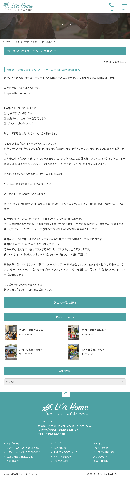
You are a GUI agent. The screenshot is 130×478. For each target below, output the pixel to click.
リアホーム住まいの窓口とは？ (23, 447)
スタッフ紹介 (100, 456)
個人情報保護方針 (14, 474)
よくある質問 (61, 461)
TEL (111, 9)
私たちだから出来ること (20, 456)
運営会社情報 (101, 461)
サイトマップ (31, 474)
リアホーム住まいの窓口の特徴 (23, 452)
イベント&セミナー (64, 456)
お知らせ (98, 443)
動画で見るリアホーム (66, 452)
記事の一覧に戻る (65, 302)
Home (7, 41)
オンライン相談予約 (104, 452)
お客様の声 (60, 447)
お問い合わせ (100, 447)
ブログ (17, 41)
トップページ (14, 443)
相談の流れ (13, 461)
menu (124, 9)
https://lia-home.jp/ (17, 93)
